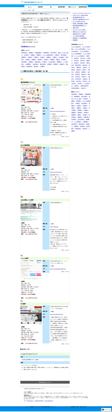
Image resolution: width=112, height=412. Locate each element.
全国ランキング (72, 7)
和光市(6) (77, 74)
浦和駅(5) (39, 55)
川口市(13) (83, 58)
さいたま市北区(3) (76, 46)
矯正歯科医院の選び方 (78, 17)
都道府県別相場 (83, 7)
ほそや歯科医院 (25, 145)
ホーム (30, 7)
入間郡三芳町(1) (84, 85)
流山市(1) (83, 88)
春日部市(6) (78, 65)
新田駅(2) (56, 64)
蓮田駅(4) (23, 57)
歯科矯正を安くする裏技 (79, 33)
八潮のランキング (63, 20)
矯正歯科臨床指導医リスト (80, 25)
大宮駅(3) (42, 57)
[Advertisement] (81, 142)
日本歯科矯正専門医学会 (39, 400)
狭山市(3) (85, 65)
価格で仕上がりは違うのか (80, 31)
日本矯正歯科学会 (29, 400)
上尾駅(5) (54, 57)
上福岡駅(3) (28, 64)
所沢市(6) (82, 60)
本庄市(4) (82, 62)
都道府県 (40, 7)
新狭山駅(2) (29, 66)
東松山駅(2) (43, 64)
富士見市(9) (78, 79)
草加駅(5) (49, 64)
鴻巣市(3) (78, 67)
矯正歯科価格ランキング (49, 406)
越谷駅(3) (62, 64)
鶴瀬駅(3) (59, 61)
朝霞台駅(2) (38, 61)
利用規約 (73, 406)
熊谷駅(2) (40, 59)
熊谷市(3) (76, 58)
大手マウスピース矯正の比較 (80, 15)
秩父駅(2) (36, 66)
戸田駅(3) (36, 57)
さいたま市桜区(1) (84, 51)
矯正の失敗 (76, 27)
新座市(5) (83, 74)
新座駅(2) (31, 52)
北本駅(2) (27, 59)
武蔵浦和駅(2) (38, 52)
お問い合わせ (83, 406)
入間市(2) (77, 72)
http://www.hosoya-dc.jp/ (56, 172)
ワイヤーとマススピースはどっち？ (82, 13)
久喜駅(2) (30, 57)
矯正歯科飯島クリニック (28, 82)
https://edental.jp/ (54, 226)
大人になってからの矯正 (79, 29)
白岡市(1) (76, 85)
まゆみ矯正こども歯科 (27, 200)
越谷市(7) (78, 69)
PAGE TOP (106, 409)
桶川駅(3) (80, 110)
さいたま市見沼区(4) (80, 49)
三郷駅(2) (32, 55)
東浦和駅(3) (46, 52)
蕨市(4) (84, 69)
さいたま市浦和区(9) (76, 53)
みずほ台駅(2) (52, 61)
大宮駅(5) (57, 55)
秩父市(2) (76, 60)
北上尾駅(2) (61, 57)
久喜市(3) (77, 76)
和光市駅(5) (24, 61)
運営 (77, 406)
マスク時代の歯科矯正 (78, 36)
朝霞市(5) (83, 72)
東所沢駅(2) (24, 52)
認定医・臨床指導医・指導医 (80, 23)
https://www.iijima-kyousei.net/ (57, 111)
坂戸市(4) (78, 81)
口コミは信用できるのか (79, 21)
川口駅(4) (63, 59)
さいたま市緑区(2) (80, 56)
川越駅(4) (48, 57)
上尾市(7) (85, 67)
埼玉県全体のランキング (28, 46)
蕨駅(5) (58, 59)
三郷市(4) (85, 79)
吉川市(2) (80, 83)
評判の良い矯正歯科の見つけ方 (81, 19)
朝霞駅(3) (31, 61)
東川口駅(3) (54, 52)
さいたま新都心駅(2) (48, 55)
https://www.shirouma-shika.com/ (58, 268)
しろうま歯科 (24, 258)
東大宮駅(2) (64, 55)
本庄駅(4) (46, 59)
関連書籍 (75, 40)
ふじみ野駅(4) (77, 121)
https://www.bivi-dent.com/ (56, 314)
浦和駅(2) (52, 59)
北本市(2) (83, 76)
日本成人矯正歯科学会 (48, 400)
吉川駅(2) (26, 55)
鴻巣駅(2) (34, 59)
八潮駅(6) (42, 66)
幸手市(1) (85, 81)
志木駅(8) (44, 61)
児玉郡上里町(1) (75, 88)
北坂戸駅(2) (36, 64)
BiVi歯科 (23, 303)
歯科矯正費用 (61, 7)
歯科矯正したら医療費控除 (80, 38)
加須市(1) (76, 62)
